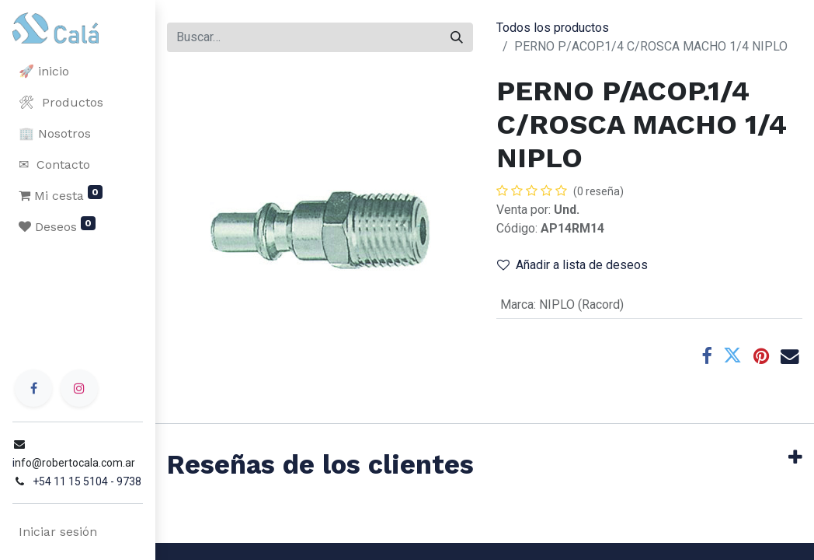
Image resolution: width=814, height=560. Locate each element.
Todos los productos (552, 27)
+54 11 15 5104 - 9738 (87, 481)
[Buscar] (456, 37)
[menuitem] (77, 71)
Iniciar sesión (58, 531)
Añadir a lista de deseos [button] (572, 264)
